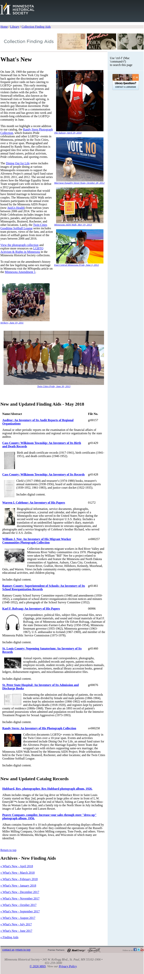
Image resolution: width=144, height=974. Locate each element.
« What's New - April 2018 (16, 866)
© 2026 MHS (38, 966)
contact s (8, 949)
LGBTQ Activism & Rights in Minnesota (21, 250)
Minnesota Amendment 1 (20, 272)
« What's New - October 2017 (18, 905)
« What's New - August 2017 (17, 917)
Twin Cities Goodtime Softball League (23, 226)
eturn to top (22, 949)
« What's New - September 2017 (20, 911)
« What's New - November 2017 (20, 898)
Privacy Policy (68, 966)
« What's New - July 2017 (16, 924)
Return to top (8, 850)
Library (14, 26)
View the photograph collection (19, 245)
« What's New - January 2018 (18, 885)
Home (4, 26)
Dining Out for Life (18, 163)
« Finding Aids (9, 937)
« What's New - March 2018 (17, 872)
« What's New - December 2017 (19, 892)
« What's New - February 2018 (19, 879)
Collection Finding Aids (36, 26)
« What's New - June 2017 (16, 930)
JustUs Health (15, 207)
